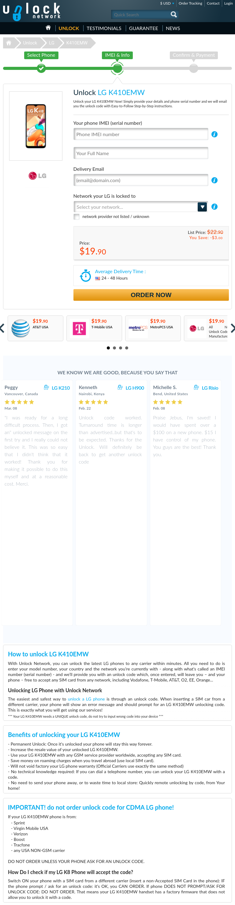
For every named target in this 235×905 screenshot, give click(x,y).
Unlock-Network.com (31, 821)
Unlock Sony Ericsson (20, 874)
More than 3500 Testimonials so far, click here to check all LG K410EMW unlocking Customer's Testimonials (115, 778)
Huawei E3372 (131, 851)
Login (228, 3)
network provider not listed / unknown (116, 216)
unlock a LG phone (86, 567)
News (173, 28)
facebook (202, 897)
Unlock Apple (14, 860)
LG (51, 43)
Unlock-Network (31, 12)
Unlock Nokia (14, 851)
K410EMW (77, 43)
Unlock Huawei (15, 847)
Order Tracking (190, 3)
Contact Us (194, 851)
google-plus (227, 897)
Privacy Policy (196, 860)
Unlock (69, 28)
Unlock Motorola (16, 870)
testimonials (104, 28)
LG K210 (67, 388)
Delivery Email (88, 169)
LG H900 (141, 388)
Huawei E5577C (132, 847)
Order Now (151, 294)
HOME (48, 27)
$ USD (165, 3)
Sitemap (192, 864)
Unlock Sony (13, 865)
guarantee (143, 28)
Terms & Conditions (200, 855)
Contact (213, 3)
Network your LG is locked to (104, 196)
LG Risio (216, 388)
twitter (215, 897)
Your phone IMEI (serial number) (107, 123)
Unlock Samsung (16, 856)
